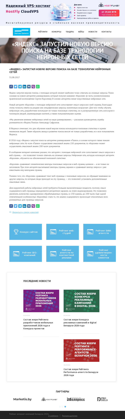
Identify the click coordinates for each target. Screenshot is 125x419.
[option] (22, 399)
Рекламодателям (70, 415)
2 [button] (62, 406)
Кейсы (81, 31)
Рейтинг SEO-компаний (25, 254)
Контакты (106, 31)
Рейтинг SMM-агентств (99, 232)
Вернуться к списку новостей (25, 212)
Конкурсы (56, 31)
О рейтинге (53, 415)
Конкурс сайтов (25, 232)
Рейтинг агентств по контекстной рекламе (62, 253)
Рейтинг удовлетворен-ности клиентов (99, 253)
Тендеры (70, 31)
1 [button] (60, 406)
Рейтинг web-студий (62, 232)
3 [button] (65, 406)
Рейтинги (42, 31)
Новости (92, 31)
